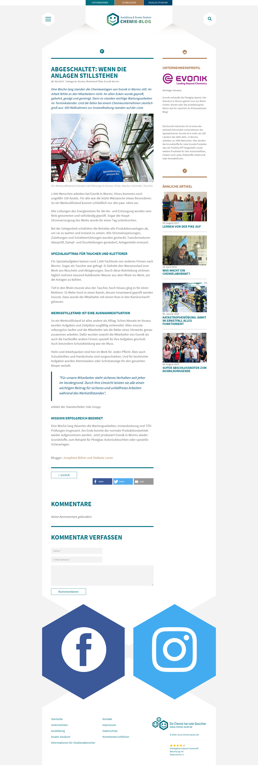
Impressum (109, 725)
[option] (102, 152)
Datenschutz (110, 731)
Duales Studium (158, 2)
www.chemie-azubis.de (188, 734)
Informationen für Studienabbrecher (73, 742)
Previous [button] (56, 145)
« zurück (64, 475)
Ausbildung (129, 2)
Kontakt (107, 719)
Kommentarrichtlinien (115, 736)
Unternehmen (100, 2)
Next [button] (148, 145)
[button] (144, 481)
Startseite (57, 719)
